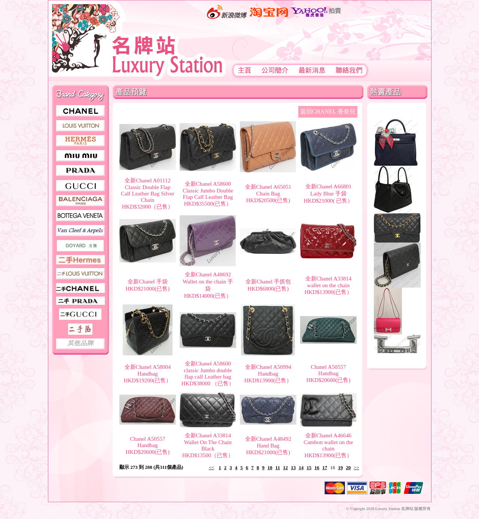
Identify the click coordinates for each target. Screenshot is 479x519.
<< (211, 467)
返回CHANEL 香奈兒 (328, 111)
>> (356, 467)
